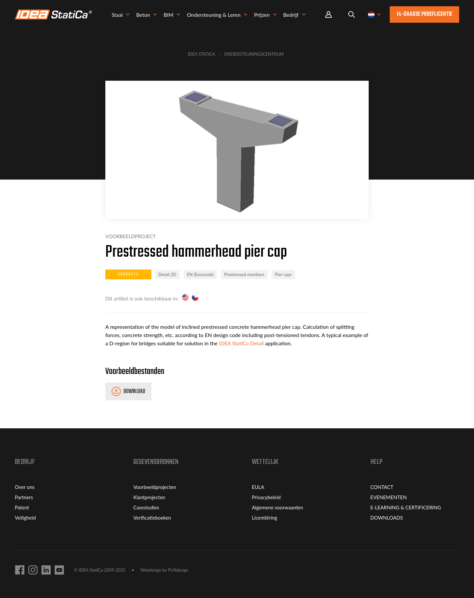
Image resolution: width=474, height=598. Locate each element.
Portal (328, 15)
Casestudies (146, 507)
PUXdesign (178, 570)
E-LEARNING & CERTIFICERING (405, 507)
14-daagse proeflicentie (424, 14)
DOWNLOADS (386, 518)
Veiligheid (25, 518)
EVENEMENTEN (388, 497)
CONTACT (381, 487)
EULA (258, 487)
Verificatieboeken (152, 518)
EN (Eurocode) (200, 274)
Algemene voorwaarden (277, 507)
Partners (24, 497)
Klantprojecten (149, 497)
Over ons (25, 487)
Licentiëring (264, 518)
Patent (22, 507)
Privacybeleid (266, 497)
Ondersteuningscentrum (254, 54)
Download (134, 391)
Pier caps (283, 274)
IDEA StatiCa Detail (241, 343)
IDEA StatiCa (201, 54)
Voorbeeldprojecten (154, 487)
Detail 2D (167, 274)
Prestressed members (244, 274)
